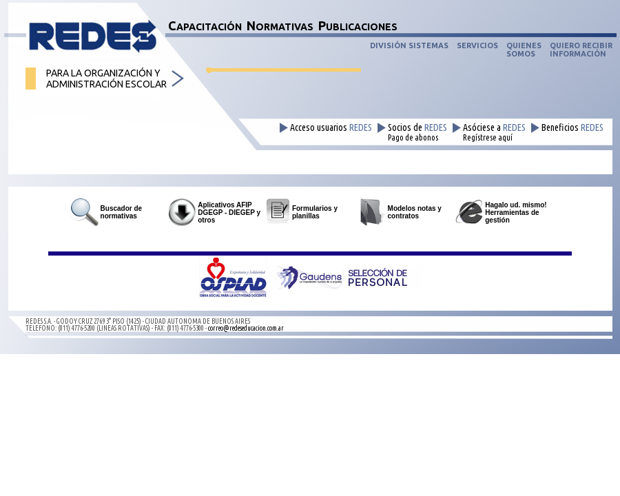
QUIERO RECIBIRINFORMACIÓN (581, 49)
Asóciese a (494, 132)
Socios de (417, 132)
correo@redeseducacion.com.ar (246, 328)
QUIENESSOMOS (523, 49)
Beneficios (572, 128)
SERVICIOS (477, 45)
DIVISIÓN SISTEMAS (409, 45)
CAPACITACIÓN (205, 25)
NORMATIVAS (280, 25)
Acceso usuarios (331, 128)
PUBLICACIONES (357, 25)
